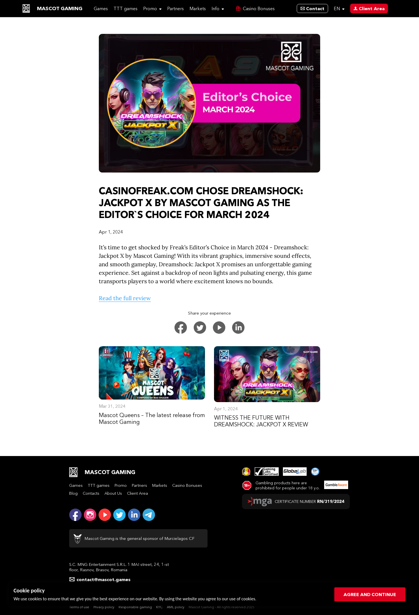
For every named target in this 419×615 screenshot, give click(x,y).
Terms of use (79, 607)
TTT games (126, 8)
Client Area (137, 493)
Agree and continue (370, 594)
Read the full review (125, 298)
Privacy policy (103, 607)
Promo (152, 8)
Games (101, 8)
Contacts (91, 493)
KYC (159, 607)
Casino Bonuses (187, 485)
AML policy (175, 607)
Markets (197, 8)
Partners (175, 8)
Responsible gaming (135, 607)
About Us (113, 493)
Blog (73, 493)
